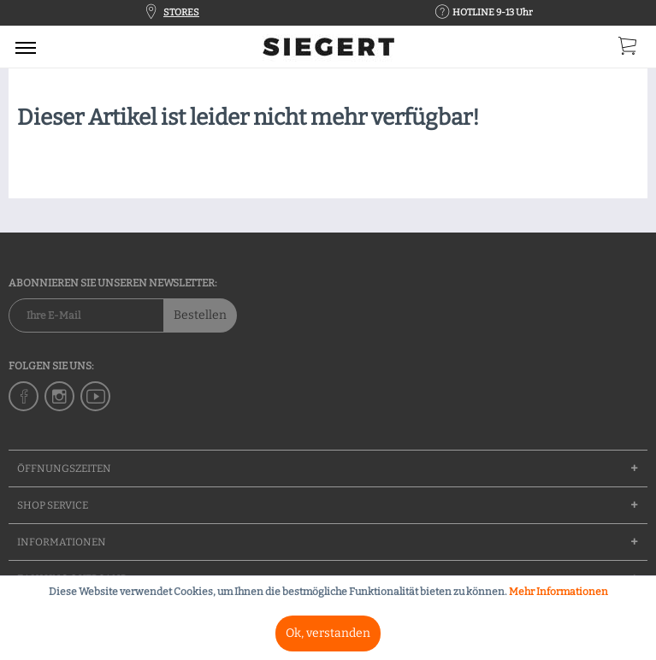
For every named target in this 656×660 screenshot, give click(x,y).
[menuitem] (25, 47)
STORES (181, 12)
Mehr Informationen (558, 592)
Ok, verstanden (328, 633)
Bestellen (200, 315)
